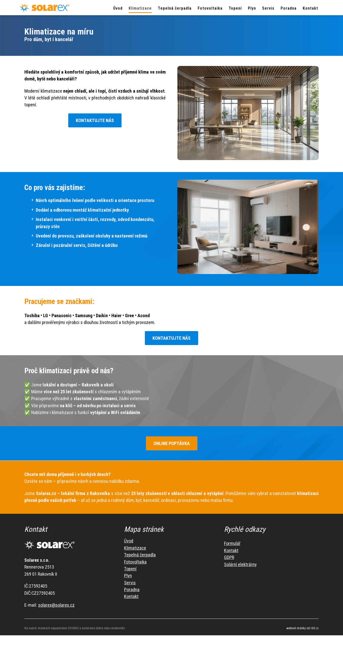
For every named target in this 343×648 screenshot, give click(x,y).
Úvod (128, 544)
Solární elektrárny (240, 567)
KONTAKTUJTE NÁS (95, 120)
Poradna (132, 592)
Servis (130, 585)
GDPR (229, 560)
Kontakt (131, 599)
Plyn (128, 578)
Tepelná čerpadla (140, 557)
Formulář (232, 546)
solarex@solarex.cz (56, 608)
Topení (130, 571)
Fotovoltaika (135, 565)
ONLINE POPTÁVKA (163, 446)
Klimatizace (135, 551)
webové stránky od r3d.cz (302, 631)
